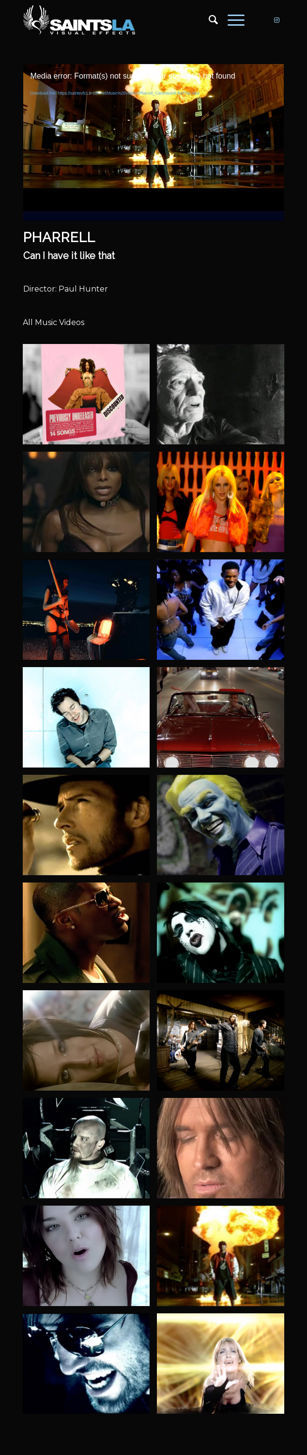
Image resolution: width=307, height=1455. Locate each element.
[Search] (208, 19)
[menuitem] (208, 19)
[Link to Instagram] (276, 20)
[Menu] (231, 19)
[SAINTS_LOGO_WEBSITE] (127, 19)
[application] (153, 137)
